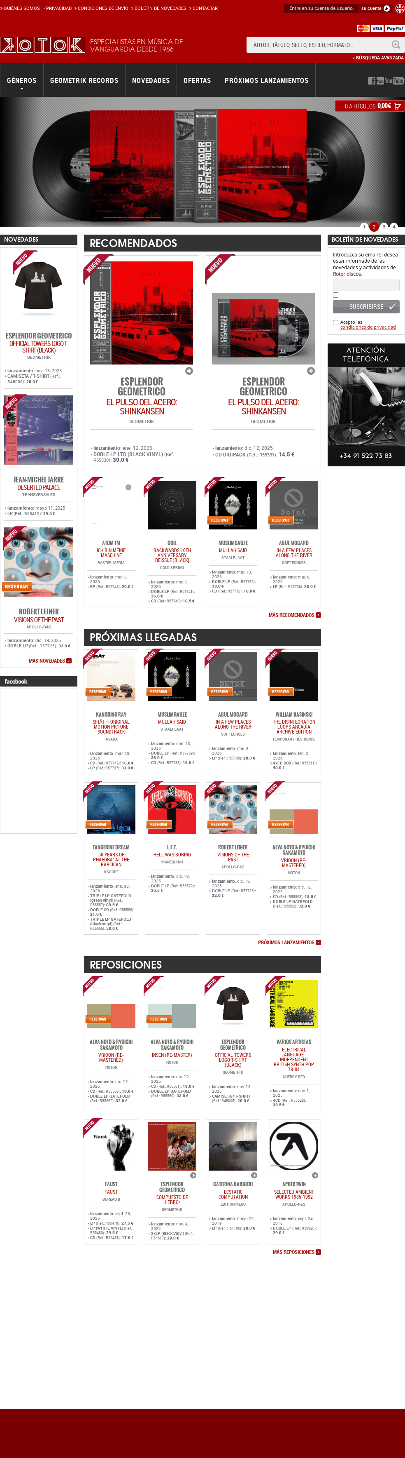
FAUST (111, 1191)
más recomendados (291, 615)
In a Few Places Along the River (294, 552)
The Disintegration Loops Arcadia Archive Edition (294, 726)
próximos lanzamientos (286, 942)
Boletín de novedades (160, 8)
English (400, 9)
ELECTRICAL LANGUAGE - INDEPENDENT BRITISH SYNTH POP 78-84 (294, 1059)
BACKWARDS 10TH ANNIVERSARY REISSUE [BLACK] (172, 555)
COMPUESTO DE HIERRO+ (172, 1199)
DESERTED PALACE (38, 487)
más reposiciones (293, 1252)
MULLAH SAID (233, 550)
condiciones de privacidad (368, 327)
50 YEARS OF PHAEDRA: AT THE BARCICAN (111, 859)
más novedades (47, 661)
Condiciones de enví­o (103, 8)
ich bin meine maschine (111, 552)
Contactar (205, 8)
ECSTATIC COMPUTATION (233, 1194)
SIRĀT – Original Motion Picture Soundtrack (111, 726)
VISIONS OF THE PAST (39, 619)
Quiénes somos (22, 8)
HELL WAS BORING (172, 854)
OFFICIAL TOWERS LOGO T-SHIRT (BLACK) (38, 346)
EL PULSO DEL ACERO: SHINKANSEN (141, 406)
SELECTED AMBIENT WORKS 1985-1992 (294, 1194)
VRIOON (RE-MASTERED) (294, 862)
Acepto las (368, 324)
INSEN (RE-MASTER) (172, 1054)
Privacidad (59, 8)
